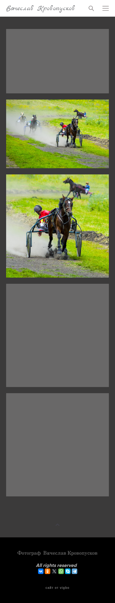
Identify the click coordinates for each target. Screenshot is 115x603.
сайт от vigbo (57, 587)
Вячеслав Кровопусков (40, 8)
